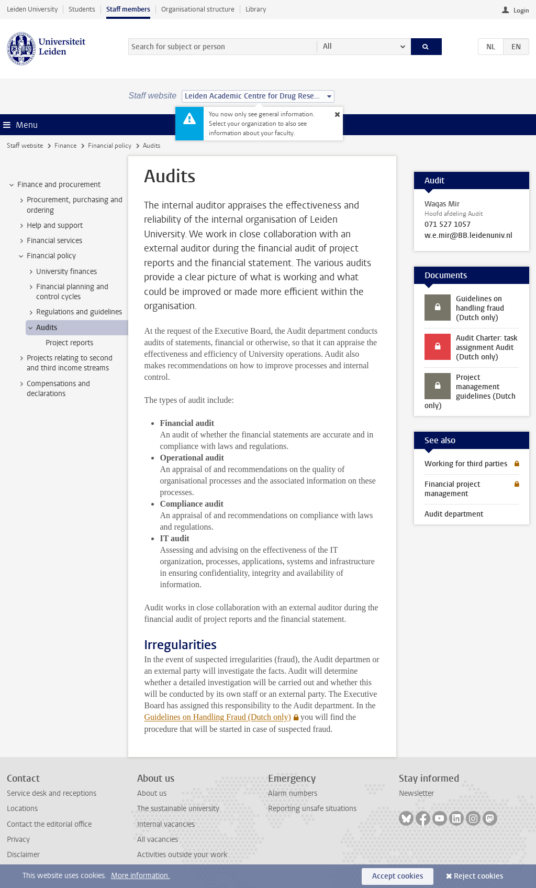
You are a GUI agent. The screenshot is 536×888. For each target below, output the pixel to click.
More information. (140, 876)
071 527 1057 (448, 224)
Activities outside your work (182, 855)
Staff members (128, 9)
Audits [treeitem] (41, 328)
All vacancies (157, 840)
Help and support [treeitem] (50, 226)
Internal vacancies (166, 824)
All (327, 46)
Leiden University (32, 9)
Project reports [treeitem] (69, 343)
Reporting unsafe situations (312, 809)
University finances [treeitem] (61, 272)
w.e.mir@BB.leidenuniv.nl (468, 235)
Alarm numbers (292, 793)
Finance (65, 145)
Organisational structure (197, 9)
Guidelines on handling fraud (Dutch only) (480, 308)
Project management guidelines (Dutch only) (470, 391)
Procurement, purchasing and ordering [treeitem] (69, 205)
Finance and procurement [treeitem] (53, 185)
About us (151, 793)
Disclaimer (23, 855)
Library (255, 9)
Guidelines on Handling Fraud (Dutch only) (217, 716)
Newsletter (416, 793)
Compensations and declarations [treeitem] (53, 389)
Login (521, 10)
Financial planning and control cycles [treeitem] (67, 292)
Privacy (18, 840)
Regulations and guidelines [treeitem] (74, 312)
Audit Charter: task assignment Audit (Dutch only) (487, 347)
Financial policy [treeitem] (46, 256)
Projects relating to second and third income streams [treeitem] (65, 363)
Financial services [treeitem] (49, 241)
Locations (22, 809)
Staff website (25, 145)
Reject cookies (478, 876)
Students (82, 9)
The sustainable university (178, 809)
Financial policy (109, 145)
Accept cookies (397, 876)
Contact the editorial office (49, 824)
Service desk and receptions (51, 793)
